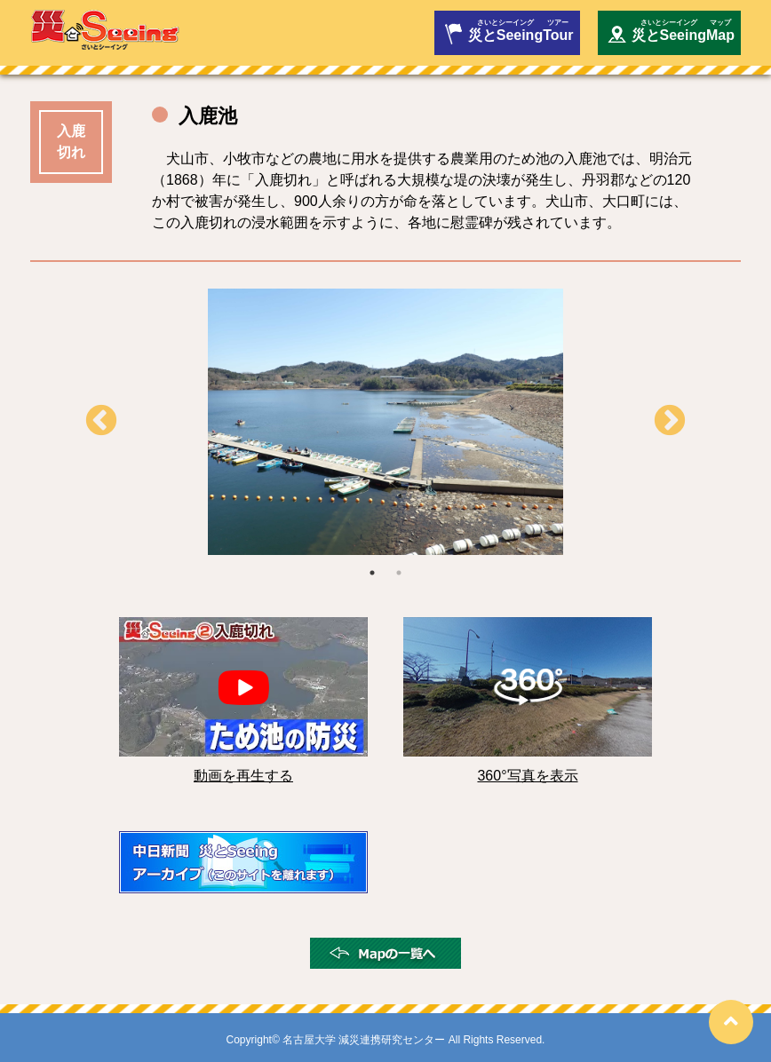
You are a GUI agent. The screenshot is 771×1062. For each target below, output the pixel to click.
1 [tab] (372, 573)
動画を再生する (243, 775)
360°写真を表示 (527, 775)
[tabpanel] (385, 422)
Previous (101, 422)
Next (670, 422)
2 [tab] (399, 573)
